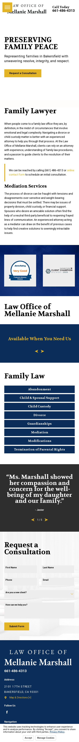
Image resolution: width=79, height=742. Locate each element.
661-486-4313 (63, 11)
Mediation (39, 432)
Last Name (48, 567)
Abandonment (39, 389)
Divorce (39, 415)
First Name (11, 567)
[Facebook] (7, 712)
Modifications (39, 441)
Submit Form (16, 626)
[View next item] (42, 351)
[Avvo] (14, 712)
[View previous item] (36, 351)
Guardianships (39, 424)
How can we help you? (16, 605)
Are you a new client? (16, 592)
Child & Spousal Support (39, 398)
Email (46, 580)
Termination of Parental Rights (39, 449)
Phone (9, 580)
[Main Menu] (7, 7)
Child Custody (39, 406)
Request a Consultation (22, 73)
